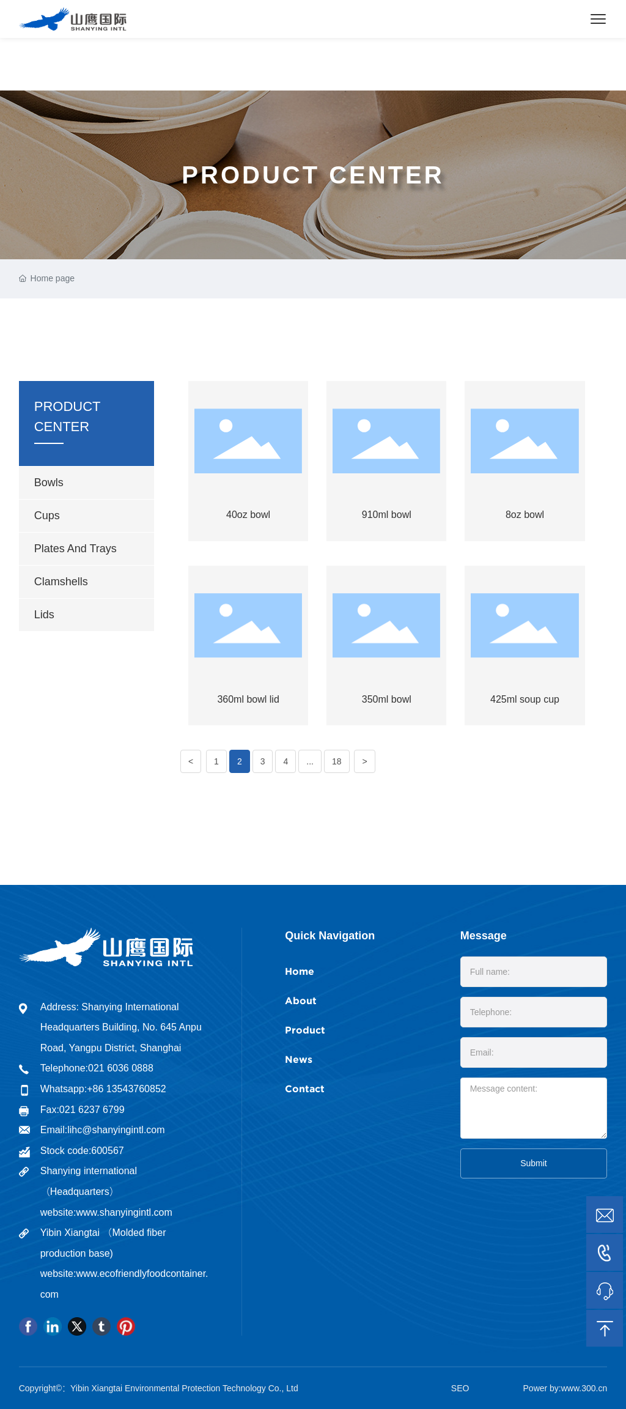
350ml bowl (386, 699)
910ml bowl (386, 514)
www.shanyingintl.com (124, 1212)
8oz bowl (525, 514)
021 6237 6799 (92, 1109)
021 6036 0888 (120, 1068)
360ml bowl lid (248, 699)
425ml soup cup (524, 699)
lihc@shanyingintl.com (115, 1130)
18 (337, 761)
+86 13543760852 (126, 1089)
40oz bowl (248, 514)
